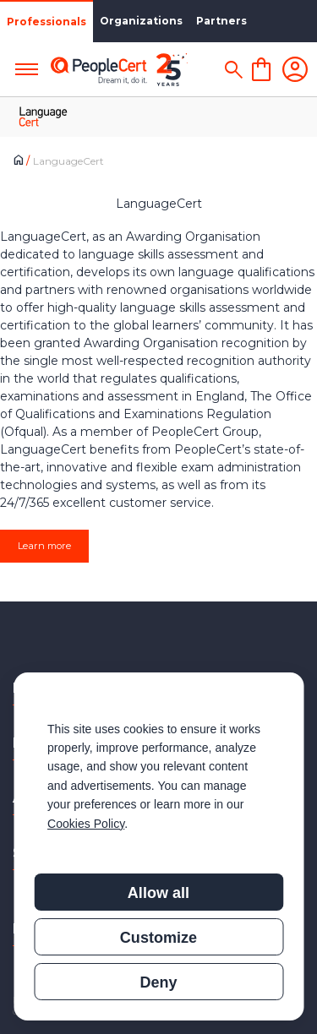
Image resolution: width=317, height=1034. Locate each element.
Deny (158, 982)
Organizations (141, 20)
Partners (221, 20)
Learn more (44, 546)
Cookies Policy (85, 823)
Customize (158, 937)
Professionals (46, 21)
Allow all (158, 892)
